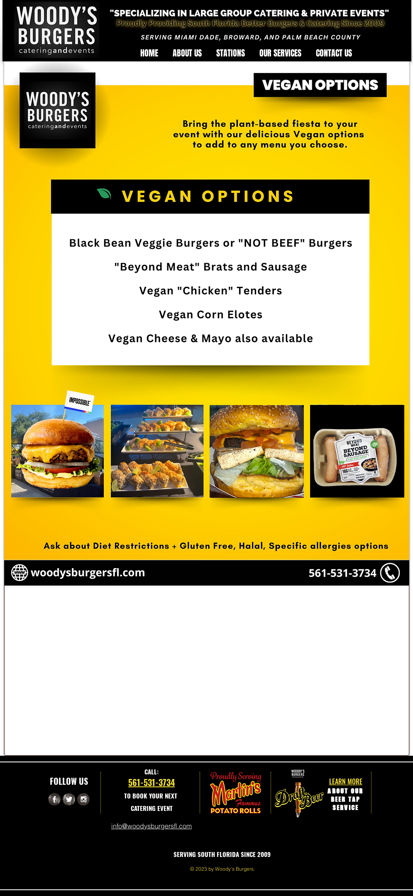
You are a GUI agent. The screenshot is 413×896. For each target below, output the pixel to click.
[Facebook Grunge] (54, 799)
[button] (230, 52)
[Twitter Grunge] (69, 799)
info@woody (129, 826)
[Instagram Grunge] (83, 799)
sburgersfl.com (169, 826)
